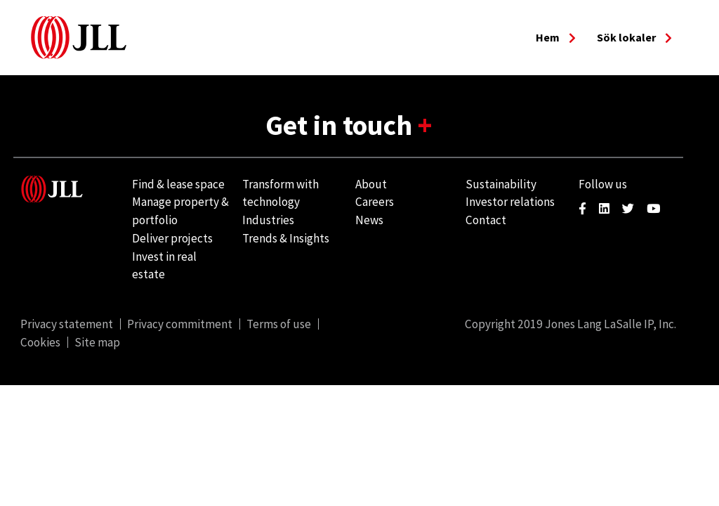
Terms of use (278, 324)
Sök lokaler (634, 37)
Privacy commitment (179, 324)
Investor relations (510, 201)
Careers (374, 201)
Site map (97, 342)
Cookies (40, 342)
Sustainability (501, 184)
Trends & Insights (285, 238)
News (369, 220)
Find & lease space (178, 184)
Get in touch (341, 125)
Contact (486, 220)
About (371, 184)
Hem (556, 37)
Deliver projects (172, 238)
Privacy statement (66, 324)
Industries (268, 220)
